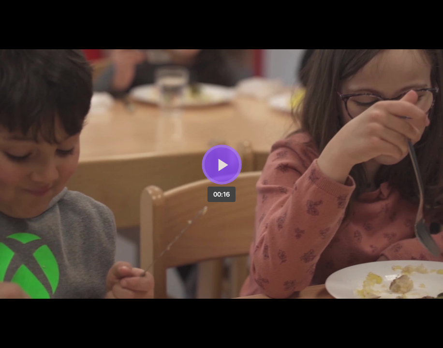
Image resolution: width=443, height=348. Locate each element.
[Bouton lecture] (222, 165)
